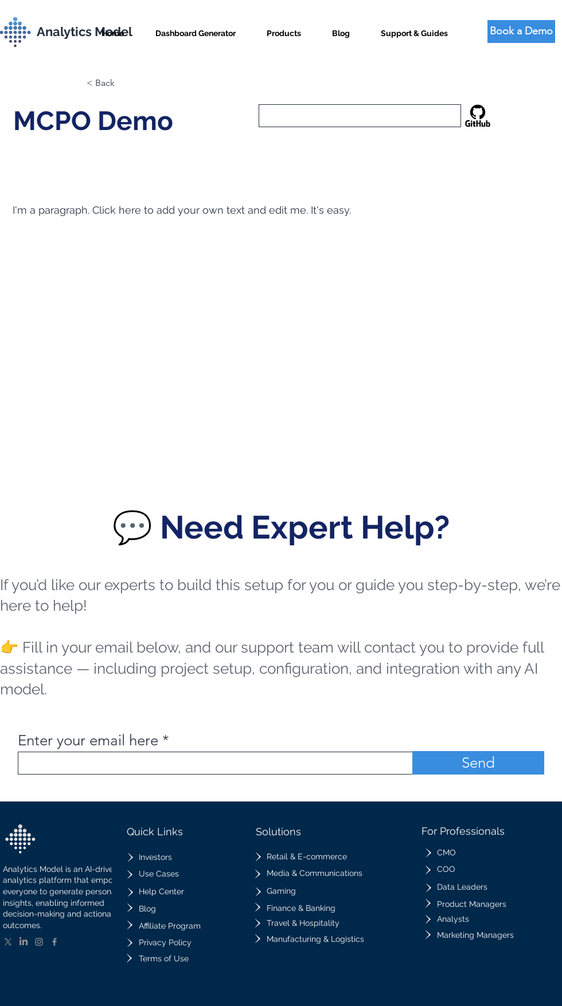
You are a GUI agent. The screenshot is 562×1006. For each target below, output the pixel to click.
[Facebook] (54, 942)
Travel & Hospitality (303, 923)
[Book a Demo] (521, 31)
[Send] (478, 763)
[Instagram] (39, 942)
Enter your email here (88, 740)
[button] (284, 28)
